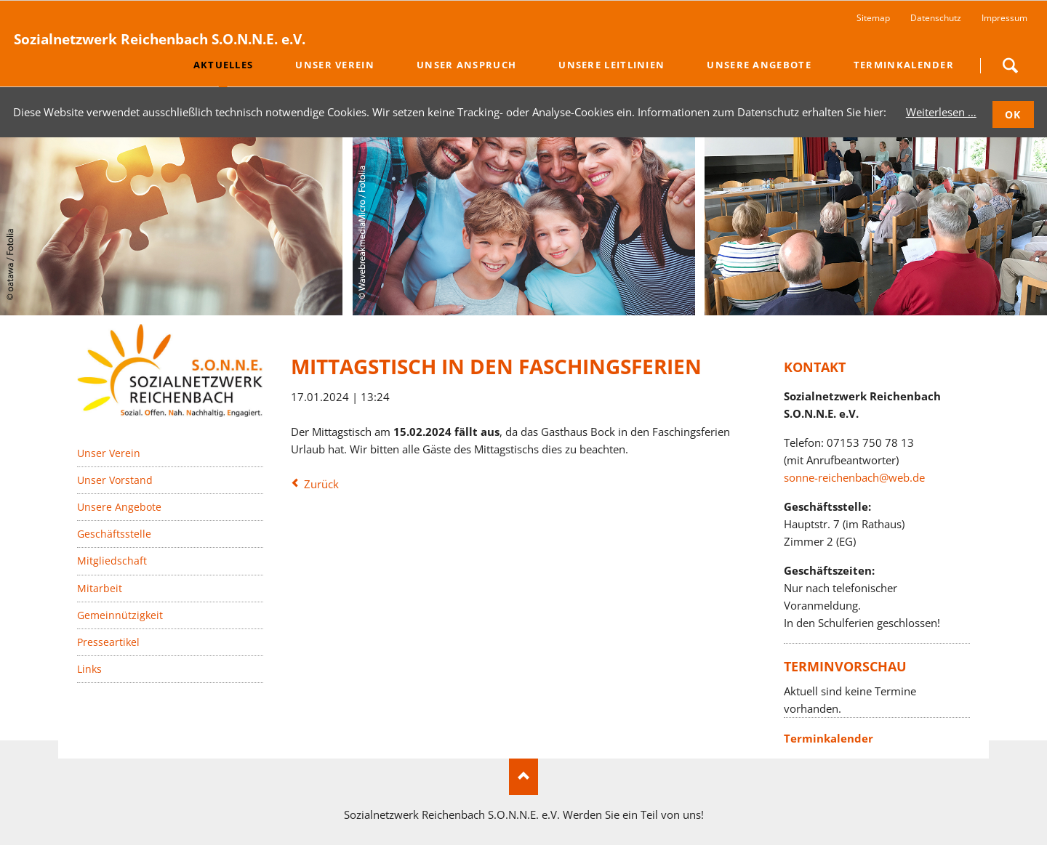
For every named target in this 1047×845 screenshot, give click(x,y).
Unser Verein (108, 453)
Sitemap (873, 18)
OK (1013, 114)
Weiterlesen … (941, 112)
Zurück (321, 484)
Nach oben (523, 777)
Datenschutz (935, 18)
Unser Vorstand (115, 480)
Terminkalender (828, 738)
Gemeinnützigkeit (120, 615)
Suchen (1010, 65)
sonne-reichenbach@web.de (854, 477)
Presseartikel (108, 642)
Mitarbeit (99, 588)
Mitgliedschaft (112, 560)
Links (89, 669)
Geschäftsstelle (114, 534)
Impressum (1004, 18)
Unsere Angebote (119, 507)
